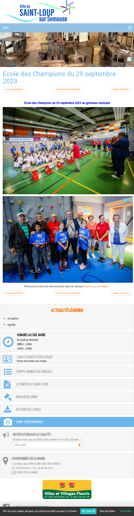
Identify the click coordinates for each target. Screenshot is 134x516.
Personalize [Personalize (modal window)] (126, 511)
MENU (6, 27)
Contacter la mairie (25, 472)
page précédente (14, 89)
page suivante (121, 89)
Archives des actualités (68, 89)
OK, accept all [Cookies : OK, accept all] (88, 511)
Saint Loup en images (96, 286)
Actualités (13, 318)
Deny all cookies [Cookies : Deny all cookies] (107, 511)
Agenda (11, 324)
